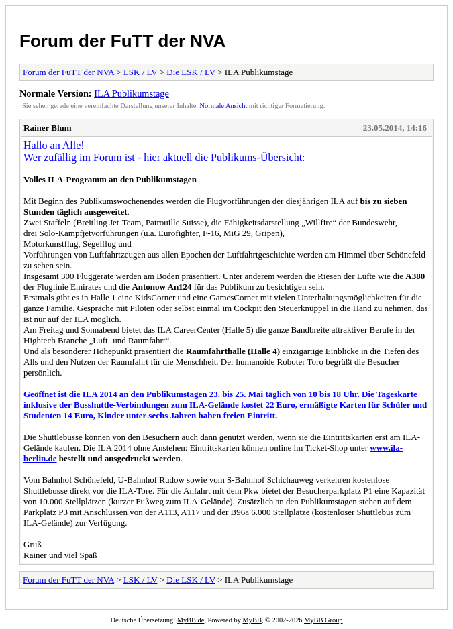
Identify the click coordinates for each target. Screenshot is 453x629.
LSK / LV (140, 72)
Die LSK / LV (190, 72)
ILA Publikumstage (131, 93)
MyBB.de (191, 620)
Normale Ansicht (224, 105)
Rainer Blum (47, 128)
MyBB (252, 620)
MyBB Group (323, 620)
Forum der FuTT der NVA (122, 41)
